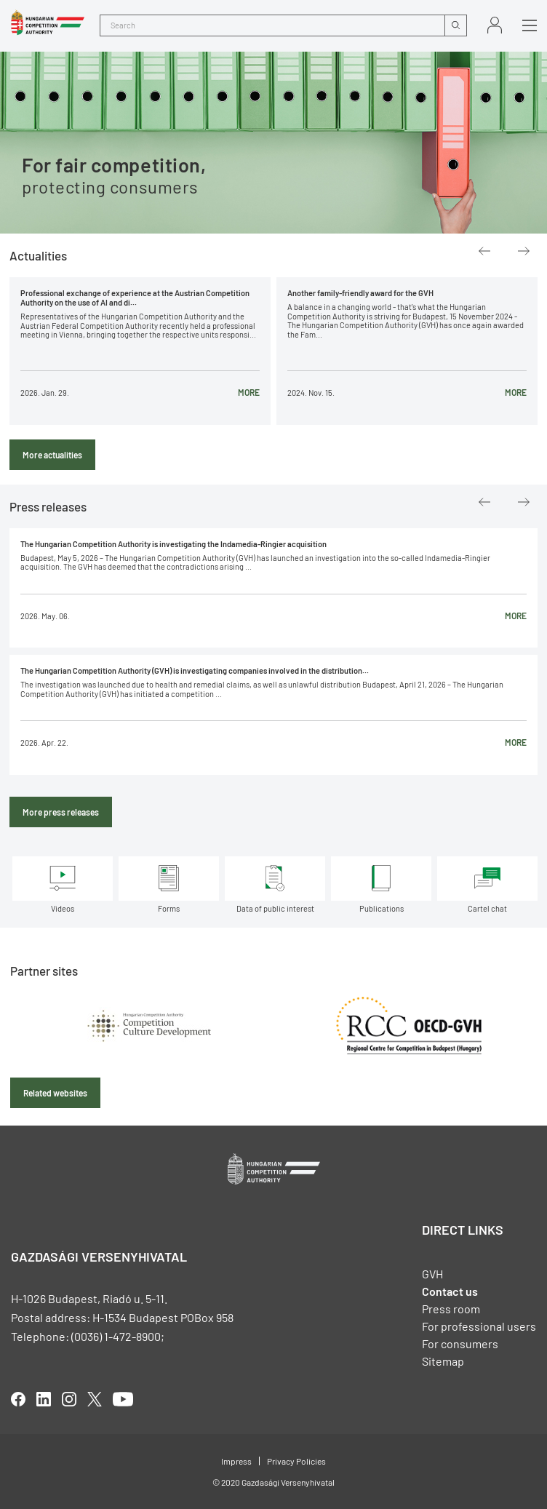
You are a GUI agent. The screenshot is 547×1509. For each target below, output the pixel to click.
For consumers (460, 1343)
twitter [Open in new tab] (94, 1399)
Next (523, 251)
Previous (484, 251)
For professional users (479, 1326)
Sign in (494, 25)
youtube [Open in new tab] (123, 1399)
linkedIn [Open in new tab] (43, 1399)
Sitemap (443, 1361)
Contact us (450, 1291)
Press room (451, 1308)
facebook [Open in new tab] (18, 1399)
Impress (236, 1461)
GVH (432, 1274)
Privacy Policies (296, 1461)
